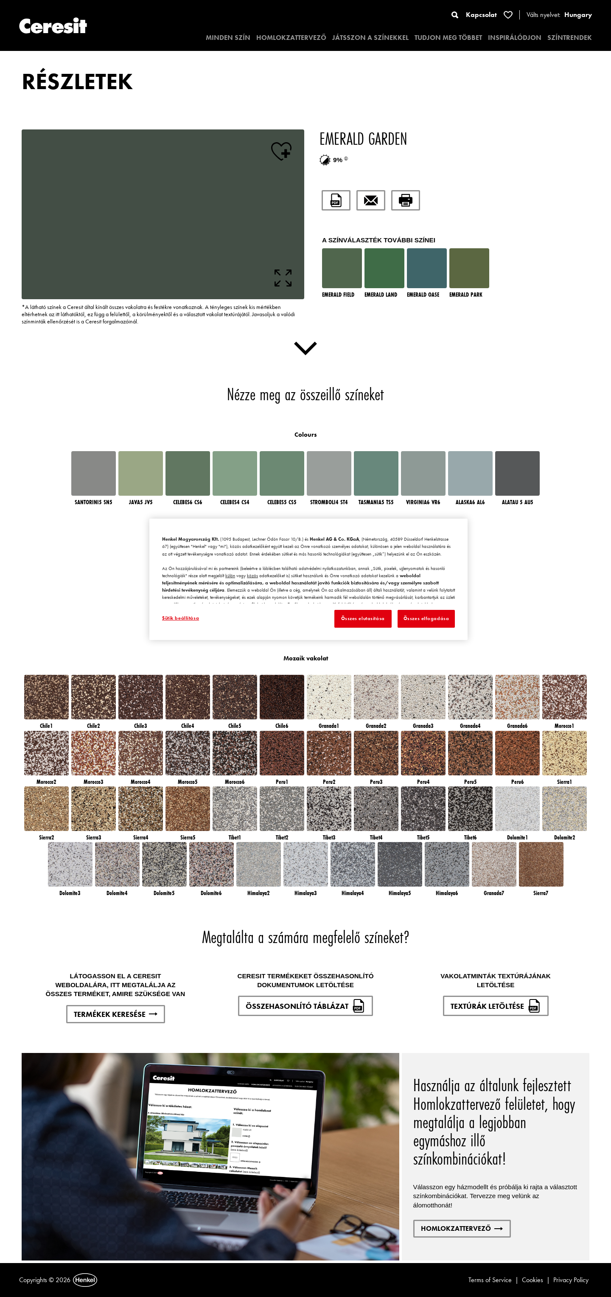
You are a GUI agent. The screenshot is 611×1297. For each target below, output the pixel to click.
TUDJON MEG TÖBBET (448, 37)
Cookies (532, 1279)
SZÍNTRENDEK (569, 37)
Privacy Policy (571, 1279)
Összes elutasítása (363, 618)
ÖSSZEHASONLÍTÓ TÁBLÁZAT (305, 1006)
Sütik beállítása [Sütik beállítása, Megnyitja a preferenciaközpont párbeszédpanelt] (180, 618)
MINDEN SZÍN (228, 37)
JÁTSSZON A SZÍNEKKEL (370, 37)
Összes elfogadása (426, 618)
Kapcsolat (481, 14)
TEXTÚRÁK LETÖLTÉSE (496, 1006)
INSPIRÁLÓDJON (514, 37)
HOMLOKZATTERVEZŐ (291, 37)
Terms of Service (490, 1279)
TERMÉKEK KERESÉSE (115, 1014)
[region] (308, 579)
